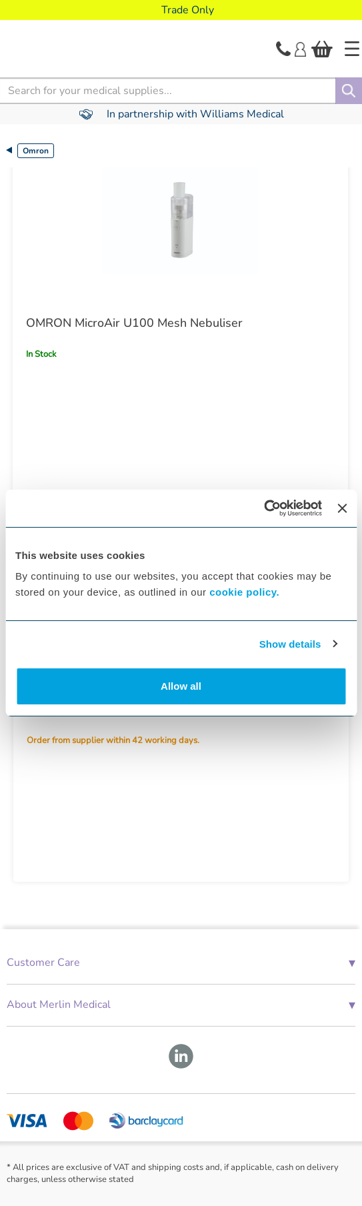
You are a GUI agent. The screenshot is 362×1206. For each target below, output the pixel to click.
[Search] (348, 90)
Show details (290, 644)
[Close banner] (342, 508)
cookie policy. (244, 592)
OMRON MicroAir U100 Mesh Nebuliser (134, 323)
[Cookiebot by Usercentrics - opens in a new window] (263, 508)
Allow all (181, 686)
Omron (36, 150)
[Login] (300, 48)
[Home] (352, 48)
